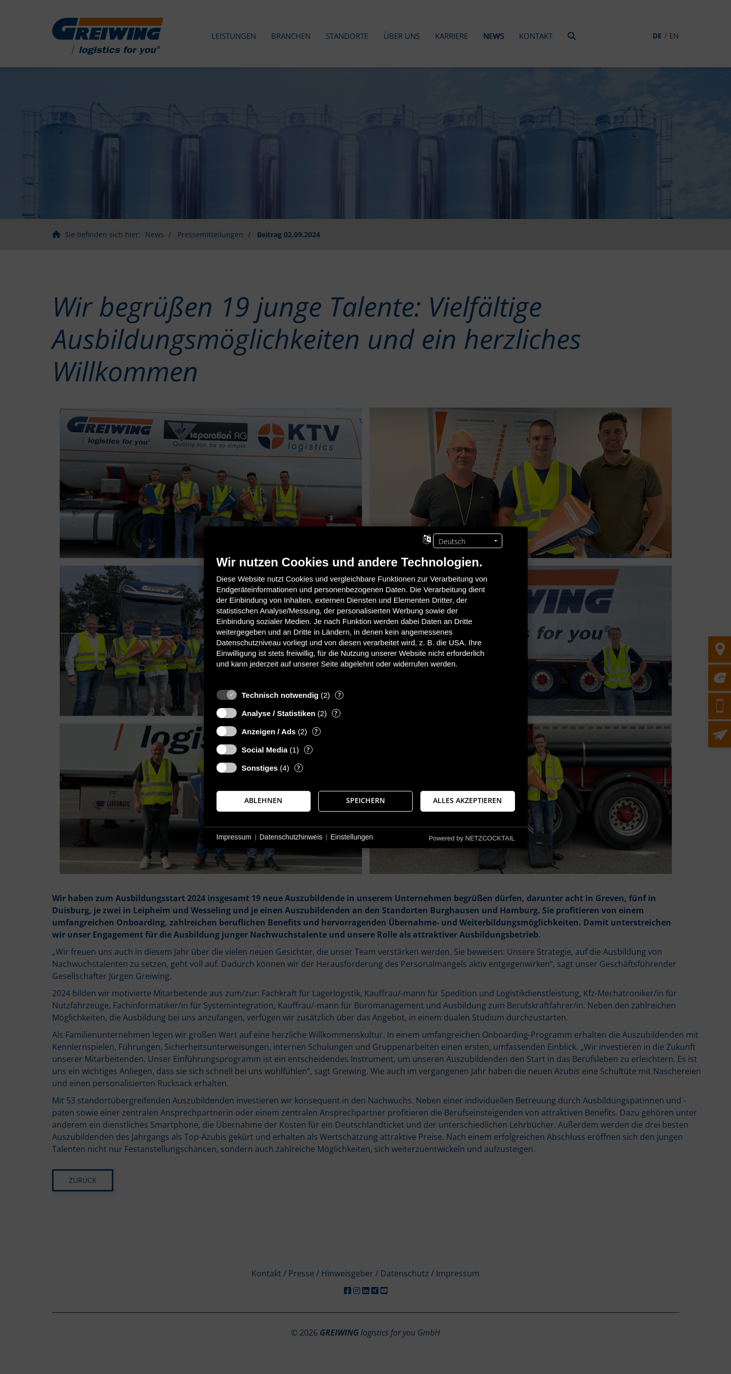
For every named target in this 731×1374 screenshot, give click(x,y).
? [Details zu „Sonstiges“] (298, 767)
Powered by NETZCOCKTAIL (471, 837)
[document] (366, 619)
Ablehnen (263, 800)
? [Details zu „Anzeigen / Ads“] (316, 731)
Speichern (365, 800)
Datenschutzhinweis (291, 837)
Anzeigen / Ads (269, 731)
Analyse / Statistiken (279, 712)
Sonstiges (260, 767)
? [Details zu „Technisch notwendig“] (339, 694)
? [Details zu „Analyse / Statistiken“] (335, 712)
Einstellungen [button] (351, 837)
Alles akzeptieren (467, 800)
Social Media (265, 749)
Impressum (234, 837)
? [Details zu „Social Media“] (308, 749)
